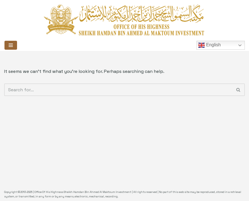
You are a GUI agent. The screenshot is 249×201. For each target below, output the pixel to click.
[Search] (118, 89)
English (209, 45)
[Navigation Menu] (10, 45)
